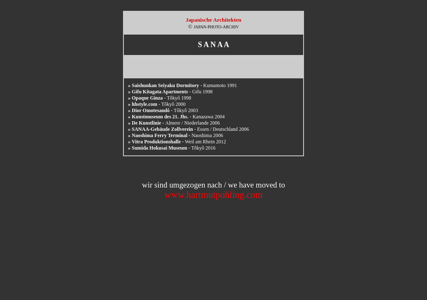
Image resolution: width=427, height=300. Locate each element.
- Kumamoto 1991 (182, 85)
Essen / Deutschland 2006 (188, 129)
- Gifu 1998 (170, 92)
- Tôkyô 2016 (172, 148)
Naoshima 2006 (175, 135)
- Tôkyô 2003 (163, 110)
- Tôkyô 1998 (159, 98)
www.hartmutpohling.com (213, 195)
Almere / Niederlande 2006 (174, 123)
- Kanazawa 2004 (176, 117)
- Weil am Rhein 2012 (177, 142)
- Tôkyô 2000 (157, 104)
